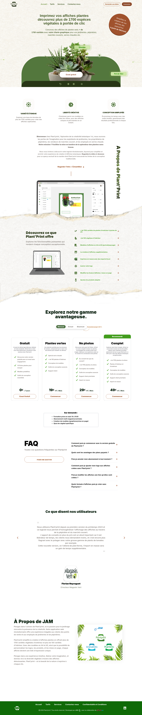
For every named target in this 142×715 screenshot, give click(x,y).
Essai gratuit (71, 75)
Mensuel (61, 327)
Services (57, 704)
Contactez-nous (72, 704)
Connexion (126, 4)
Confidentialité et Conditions (95, 704)
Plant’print (47, 710)
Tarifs (48, 704)
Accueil (38, 704)
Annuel (70, 327)
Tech (100, 710)
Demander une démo (112, 4)
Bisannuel (80, 327)
